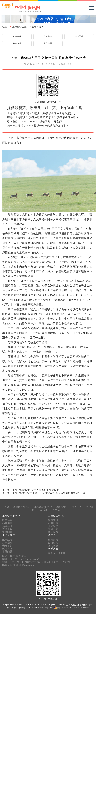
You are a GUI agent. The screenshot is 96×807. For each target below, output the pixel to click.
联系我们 (44, 509)
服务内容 (77, 507)
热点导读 (36, 26)
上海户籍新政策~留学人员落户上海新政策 (35, 490)
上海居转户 (62, 507)
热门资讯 (53, 542)
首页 (6, 507)
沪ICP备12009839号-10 (40, 607)
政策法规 (17, 36)
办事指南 (48, 36)
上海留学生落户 (20, 26)
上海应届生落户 (43, 507)
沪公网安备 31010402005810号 (73, 607)
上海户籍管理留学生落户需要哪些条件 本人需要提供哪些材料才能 (49, 492)
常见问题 (48, 43)
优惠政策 (53, 539)
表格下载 (17, 43)
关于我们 (57, 509)
